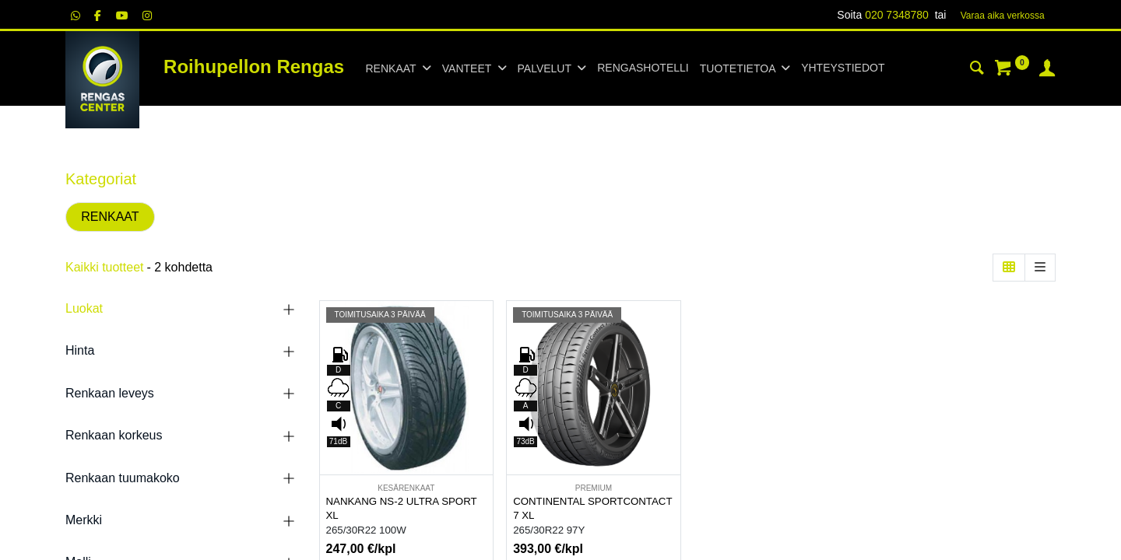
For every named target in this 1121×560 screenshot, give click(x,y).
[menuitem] (643, 68)
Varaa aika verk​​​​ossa (1003, 15)
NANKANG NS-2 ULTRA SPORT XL (401, 508)
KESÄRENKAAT (406, 488)
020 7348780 (897, 15)
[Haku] (977, 70)
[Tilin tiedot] (1047, 70)
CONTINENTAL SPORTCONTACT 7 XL (592, 508)
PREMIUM (593, 488)
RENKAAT (110, 216)
